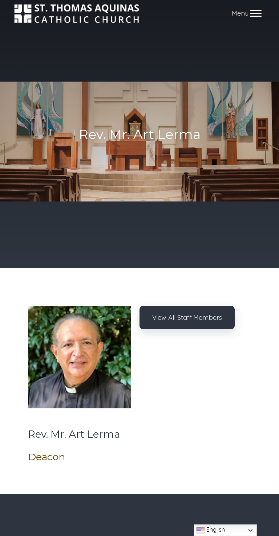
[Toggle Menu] (256, 13)
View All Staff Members (187, 317)
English (210, 530)
